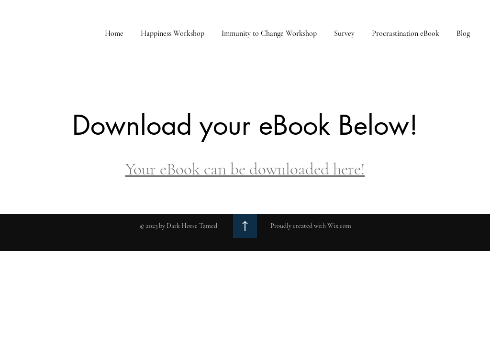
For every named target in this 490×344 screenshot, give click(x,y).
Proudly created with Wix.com (310, 226)
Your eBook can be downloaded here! (245, 169)
